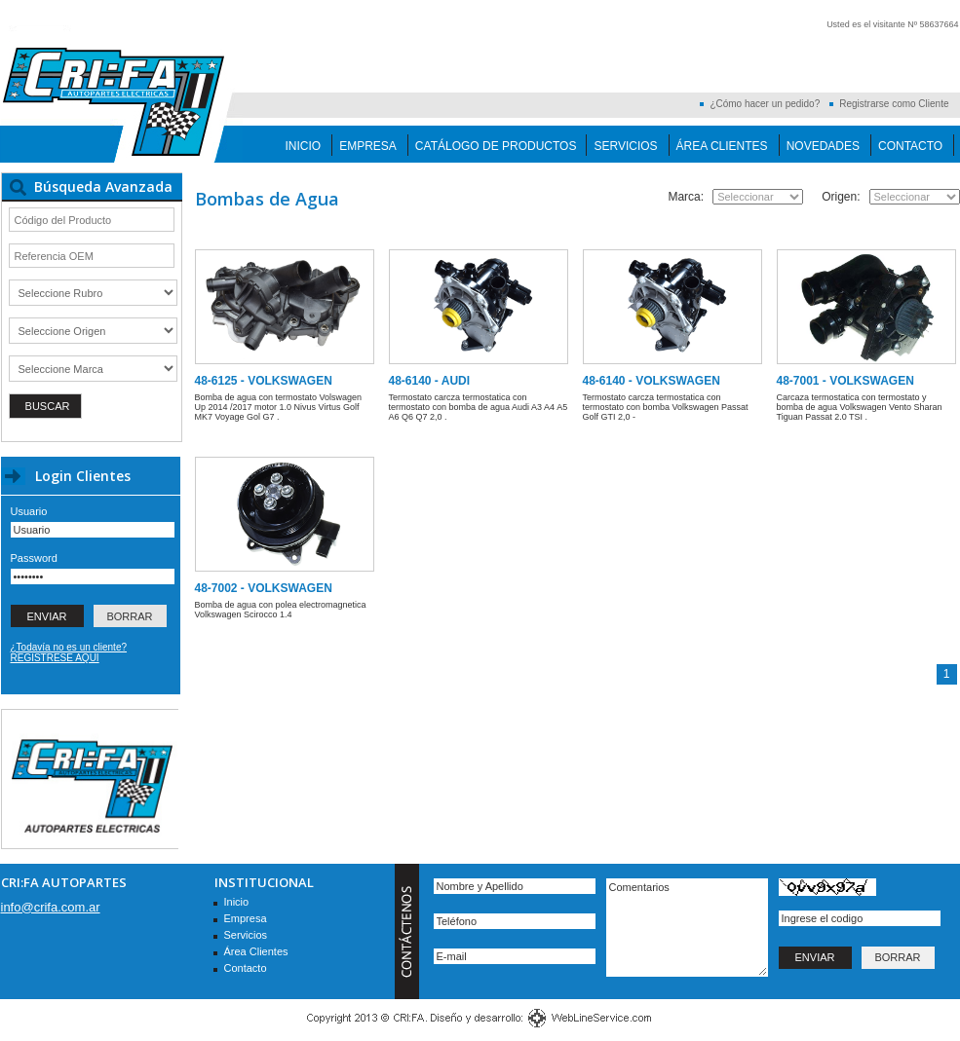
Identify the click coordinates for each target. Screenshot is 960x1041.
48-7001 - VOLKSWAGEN (845, 381)
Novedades (823, 146)
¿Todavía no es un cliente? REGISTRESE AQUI (69, 652)
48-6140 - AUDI (430, 381)
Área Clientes (722, 146)
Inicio (304, 146)
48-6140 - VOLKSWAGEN (651, 381)
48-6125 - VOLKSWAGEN (263, 381)
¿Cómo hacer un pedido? (765, 103)
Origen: (841, 197)
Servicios (625, 146)
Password (34, 558)
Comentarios (687, 927)
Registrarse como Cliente (893, 103)
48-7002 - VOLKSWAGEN (263, 588)
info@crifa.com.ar (50, 907)
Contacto (910, 146)
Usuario (29, 511)
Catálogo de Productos (496, 146)
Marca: (686, 197)
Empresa (368, 146)
